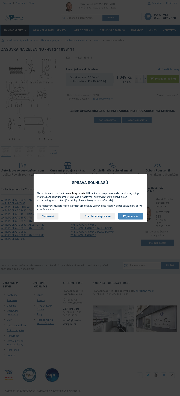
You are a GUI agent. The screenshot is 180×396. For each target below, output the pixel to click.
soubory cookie (76, 193)
